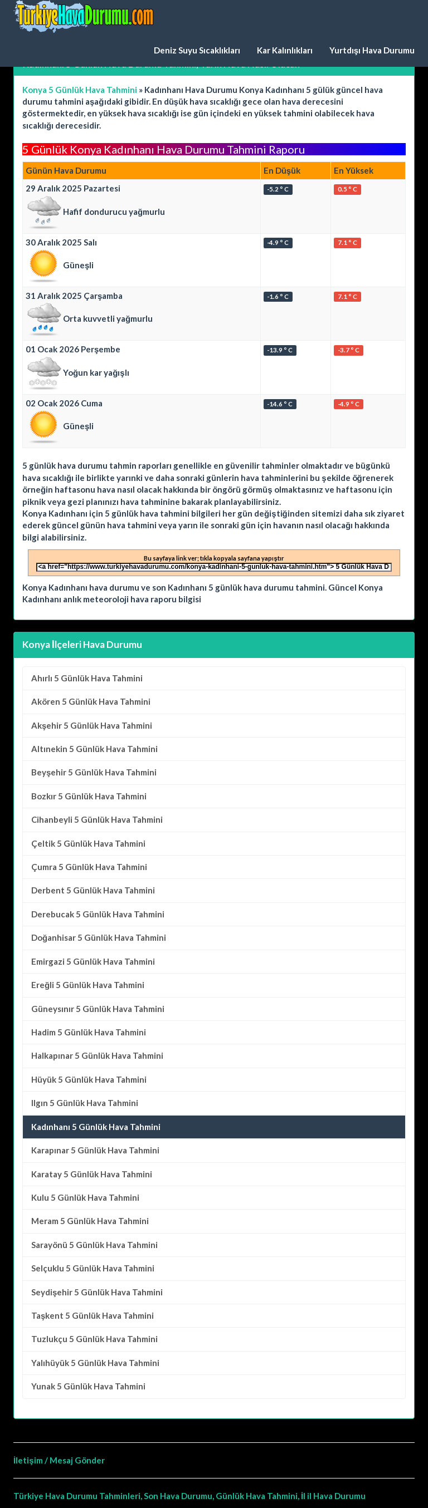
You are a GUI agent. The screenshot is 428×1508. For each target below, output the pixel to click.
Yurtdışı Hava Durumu (372, 50)
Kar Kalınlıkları (285, 50)
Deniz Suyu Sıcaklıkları (197, 50)
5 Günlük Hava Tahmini (87, 678)
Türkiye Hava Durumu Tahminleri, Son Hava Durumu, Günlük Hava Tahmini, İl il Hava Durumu (189, 1496)
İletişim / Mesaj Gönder (59, 1460)
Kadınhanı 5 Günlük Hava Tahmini (95, 1127)
